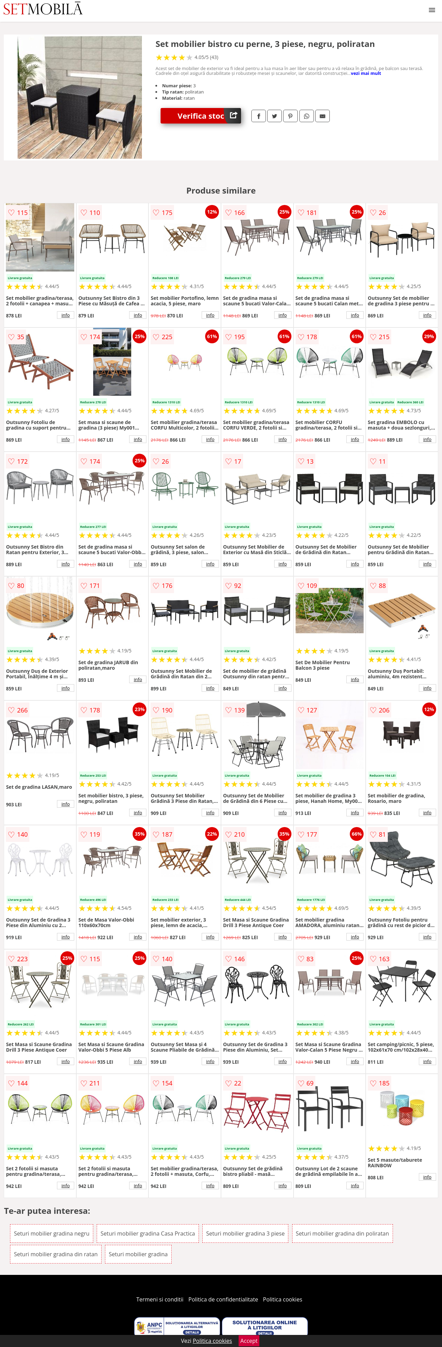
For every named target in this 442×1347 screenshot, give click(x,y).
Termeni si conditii (160, 1299)
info (65, 315)
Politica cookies (282, 1299)
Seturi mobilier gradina (138, 1254)
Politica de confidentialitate (223, 1299)
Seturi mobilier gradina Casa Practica (147, 1233)
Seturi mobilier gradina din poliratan (342, 1233)
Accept (249, 1341)
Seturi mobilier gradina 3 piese (245, 1233)
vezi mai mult (366, 73)
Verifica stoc (209, 116)
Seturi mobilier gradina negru (51, 1233)
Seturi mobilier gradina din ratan (55, 1254)
